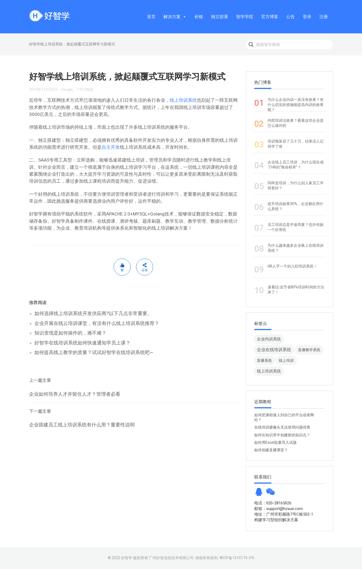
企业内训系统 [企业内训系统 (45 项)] (269, 339)
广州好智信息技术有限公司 (171, 558)
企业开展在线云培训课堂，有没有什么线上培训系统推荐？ (96, 323)
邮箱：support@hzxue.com (278, 508)
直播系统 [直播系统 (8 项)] (264, 360)
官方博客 (269, 16)
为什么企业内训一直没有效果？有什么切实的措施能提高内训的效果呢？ (296, 104)
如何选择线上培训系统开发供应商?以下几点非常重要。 (93, 313)
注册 (323, 16)
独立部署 (219, 16)
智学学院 (244, 16)
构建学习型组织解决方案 (276, 519)
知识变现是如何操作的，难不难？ (70, 333)
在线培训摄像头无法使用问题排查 (282, 427)
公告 (290, 16)
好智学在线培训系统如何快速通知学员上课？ (82, 343)
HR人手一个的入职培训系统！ (292, 266)
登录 (307, 16)
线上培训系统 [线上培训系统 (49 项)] (269, 371)
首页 (151, 16)
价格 (198, 16)
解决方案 (175, 16)
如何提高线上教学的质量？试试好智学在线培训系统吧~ (93, 352)
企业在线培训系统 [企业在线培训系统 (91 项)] (274, 349)
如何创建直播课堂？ (271, 450)
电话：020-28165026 (272, 503)
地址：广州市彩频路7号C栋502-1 (283, 514)
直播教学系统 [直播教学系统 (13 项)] (309, 350)
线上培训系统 (183, 100)
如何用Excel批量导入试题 (275, 442)
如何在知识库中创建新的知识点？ (282, 435)
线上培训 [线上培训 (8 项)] (286, 360)
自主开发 (111, 147)
